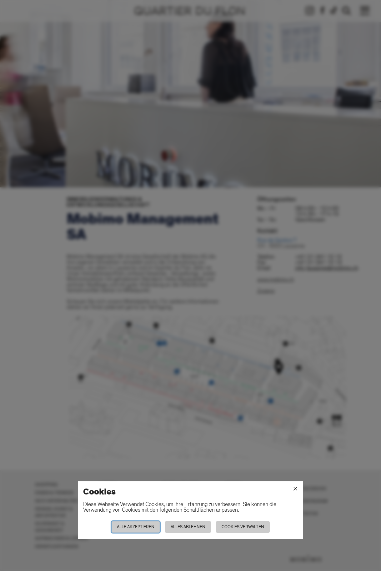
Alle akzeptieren (135, 526)
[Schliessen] (295, 489)
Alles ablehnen (188, 526)
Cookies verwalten (243, 526)
